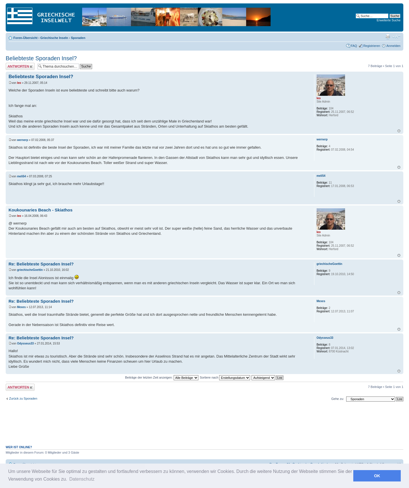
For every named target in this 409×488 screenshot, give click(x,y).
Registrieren (371, 45)
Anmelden (393, 45)
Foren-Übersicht (25, 38)
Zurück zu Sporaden (23, 398)
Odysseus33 (25, 343)
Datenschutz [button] (82, 479)
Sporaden (78, 38)
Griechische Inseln (54, 38)
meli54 (21, 176)
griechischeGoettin (30, 269)
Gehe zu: (337, 398)
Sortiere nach (225, 377)
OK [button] (377, 476)
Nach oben (398, 130)
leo (19, 82)
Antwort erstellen (20, 66)
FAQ (354, 45)
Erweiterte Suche (388, 20)
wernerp (22, 140)
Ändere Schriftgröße (396, 36)
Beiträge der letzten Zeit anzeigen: (161, 377)
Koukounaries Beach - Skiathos (40, 209)
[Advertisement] (204, 426)
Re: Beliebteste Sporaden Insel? (41, 263)
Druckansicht (388, 36)
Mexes (21, 307)
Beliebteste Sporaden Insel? (41, 58)
